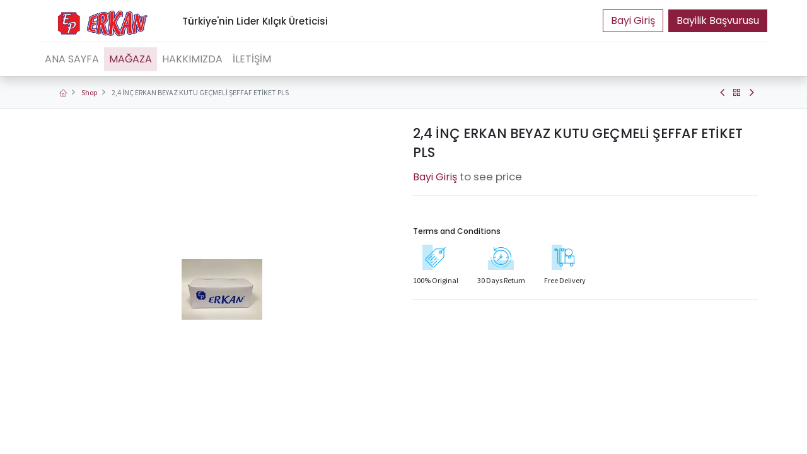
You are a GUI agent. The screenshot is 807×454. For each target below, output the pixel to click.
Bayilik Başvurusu (717, 20)
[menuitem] (72, 59)
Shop (89, 92)
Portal (633, 20)
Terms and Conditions (457, 231)
